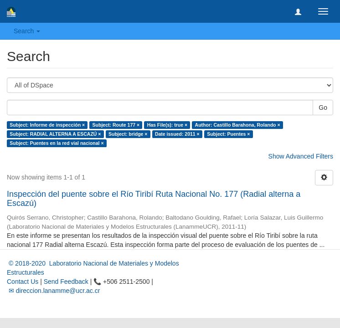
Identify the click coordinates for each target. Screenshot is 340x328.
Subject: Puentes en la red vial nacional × (56, 143)
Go (323, 107)
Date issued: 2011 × (177, 134)
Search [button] (27, 31)
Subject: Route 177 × (116, 125)
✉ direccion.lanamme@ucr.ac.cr (53, 290)
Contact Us (22, 281)
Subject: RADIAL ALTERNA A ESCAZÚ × (55, 134)
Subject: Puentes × (228, 134)
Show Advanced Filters (300, 156)
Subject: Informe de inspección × (47, 125)
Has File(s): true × (167, 125)
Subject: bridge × (127, 134)
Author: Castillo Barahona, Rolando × (237, 125)
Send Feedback (66, 281)
